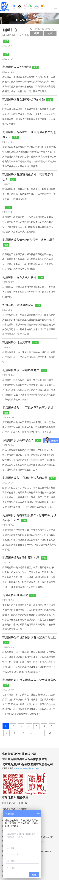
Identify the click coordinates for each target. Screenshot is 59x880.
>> (40, 733)
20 (50, 733)
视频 (36, 33)
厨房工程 (22, 803)
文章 (50, 33)
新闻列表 (39, 29)
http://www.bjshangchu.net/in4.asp (27, 768)
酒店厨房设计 (8, 809)
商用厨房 (22, 809)
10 (22, 733)
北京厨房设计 (8, 803)
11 (31, 733)
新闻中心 (49, 29)
